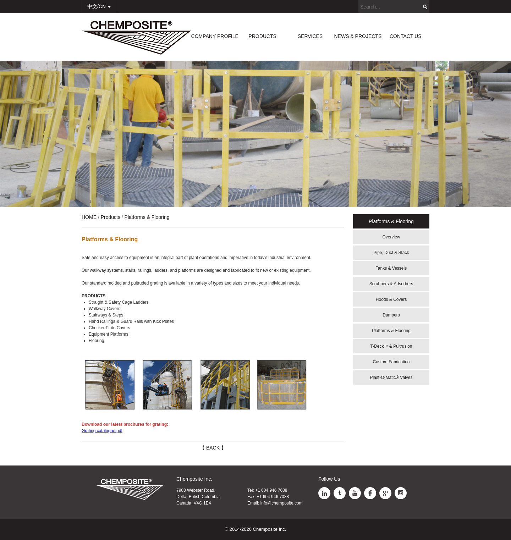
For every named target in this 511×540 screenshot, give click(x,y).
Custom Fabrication (391, 361)
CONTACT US (406, 36)
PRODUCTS (262, 36)
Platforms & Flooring (391, 330)
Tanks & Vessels (391, 268)
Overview (391, 237)
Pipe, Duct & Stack (391, 252)
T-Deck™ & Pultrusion (391, 346)
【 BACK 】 (213, 448)
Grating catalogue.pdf (102, 430)
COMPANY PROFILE (214, 36)
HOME (89, 217)
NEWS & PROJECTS (357, 36)
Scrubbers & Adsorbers (391, 283)
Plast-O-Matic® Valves (391, 377)
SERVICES (310, 36)
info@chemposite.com (281, 503)
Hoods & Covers (391, 299)
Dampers (391, 315)
